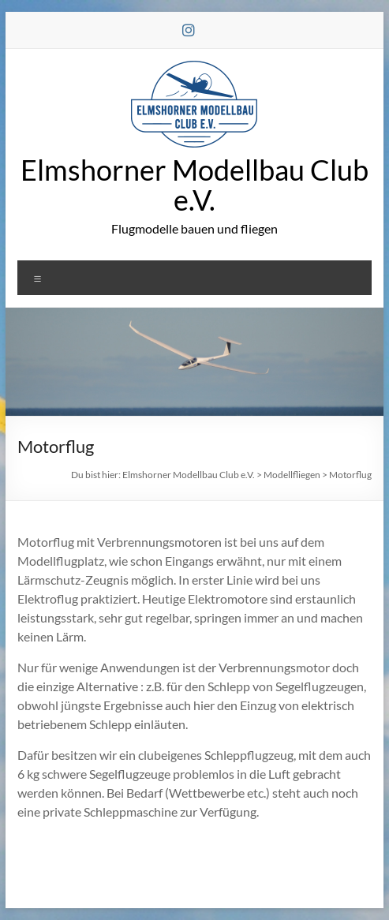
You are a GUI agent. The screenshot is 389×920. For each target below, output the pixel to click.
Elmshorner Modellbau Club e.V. (194, 184)
